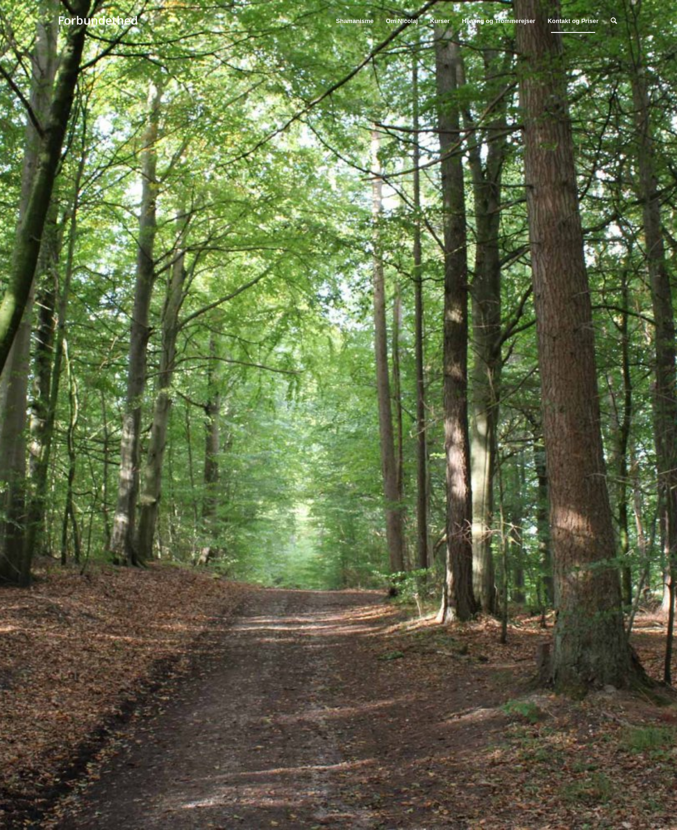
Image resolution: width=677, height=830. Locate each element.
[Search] (614, 21)
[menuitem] (355, 21)
